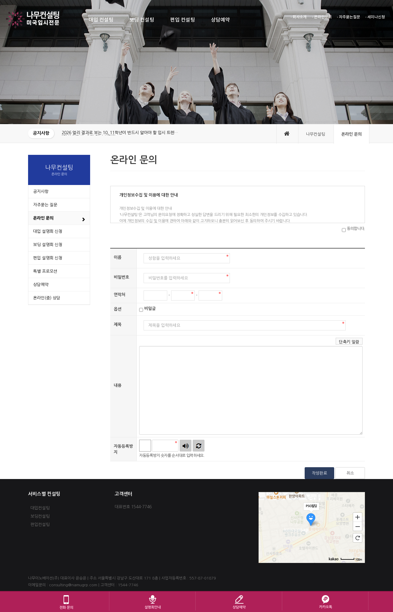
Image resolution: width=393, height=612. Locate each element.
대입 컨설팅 (101, 20)
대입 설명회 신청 (47, 231)
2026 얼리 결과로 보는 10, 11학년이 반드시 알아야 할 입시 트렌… (120, 133)
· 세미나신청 (375, 17)
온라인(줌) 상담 (46, 298)
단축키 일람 (349, 342)
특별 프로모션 (45, 271)
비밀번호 (121, 277)
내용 (117, 385)
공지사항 (40, 191)
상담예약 (220, 20)
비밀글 (150, 308)
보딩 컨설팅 (141, 20)
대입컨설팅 (40, 508)
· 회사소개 (299, 17)
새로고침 (198, 446)
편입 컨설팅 (182, 20)
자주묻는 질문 (45, 205)
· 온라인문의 (322, 17)
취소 (350, 473)
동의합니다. (356, 228)
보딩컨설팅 (40, 516)
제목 (117, 324)
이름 (117, 257)
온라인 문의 (43, 218)
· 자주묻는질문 (348, 17)
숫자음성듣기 (185, 446)
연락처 (119, 295)
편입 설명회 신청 (47, 258)
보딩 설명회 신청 (47, 245)
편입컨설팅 (40, 524)
